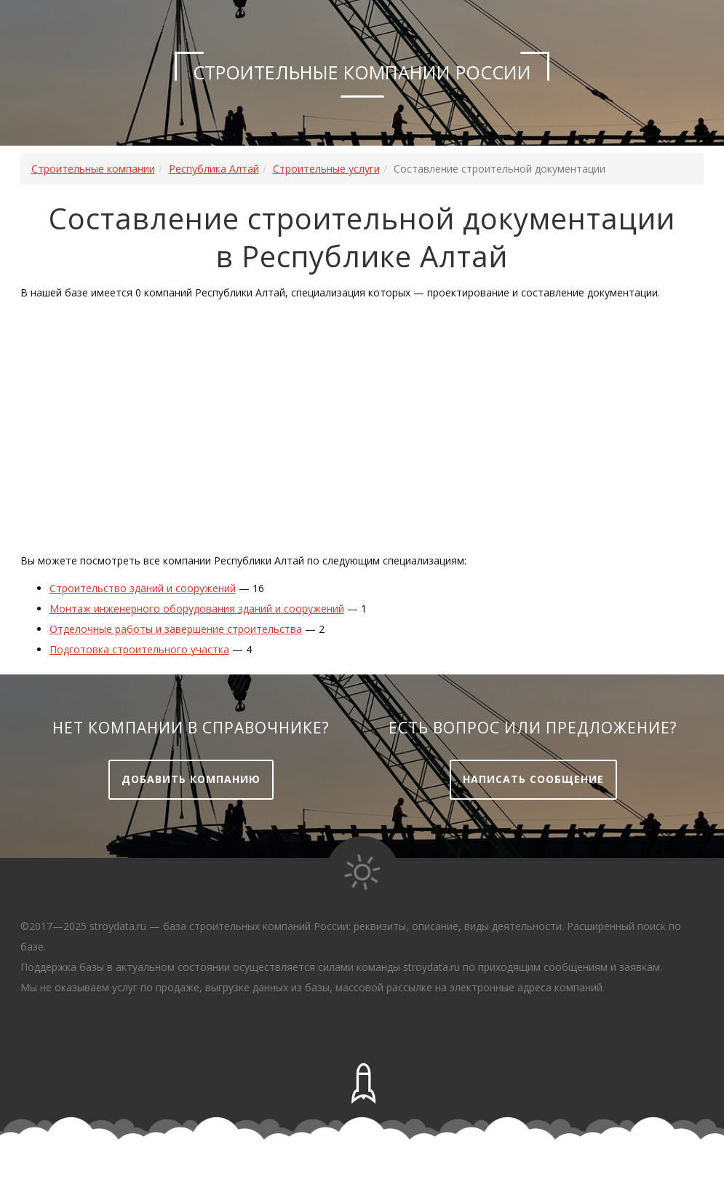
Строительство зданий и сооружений (142, 588)
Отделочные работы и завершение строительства (175, 629)
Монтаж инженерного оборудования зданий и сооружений (196, 608)
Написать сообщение (533, 779)
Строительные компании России (362, 72)
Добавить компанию (191, 779)
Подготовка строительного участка (139, 649)
